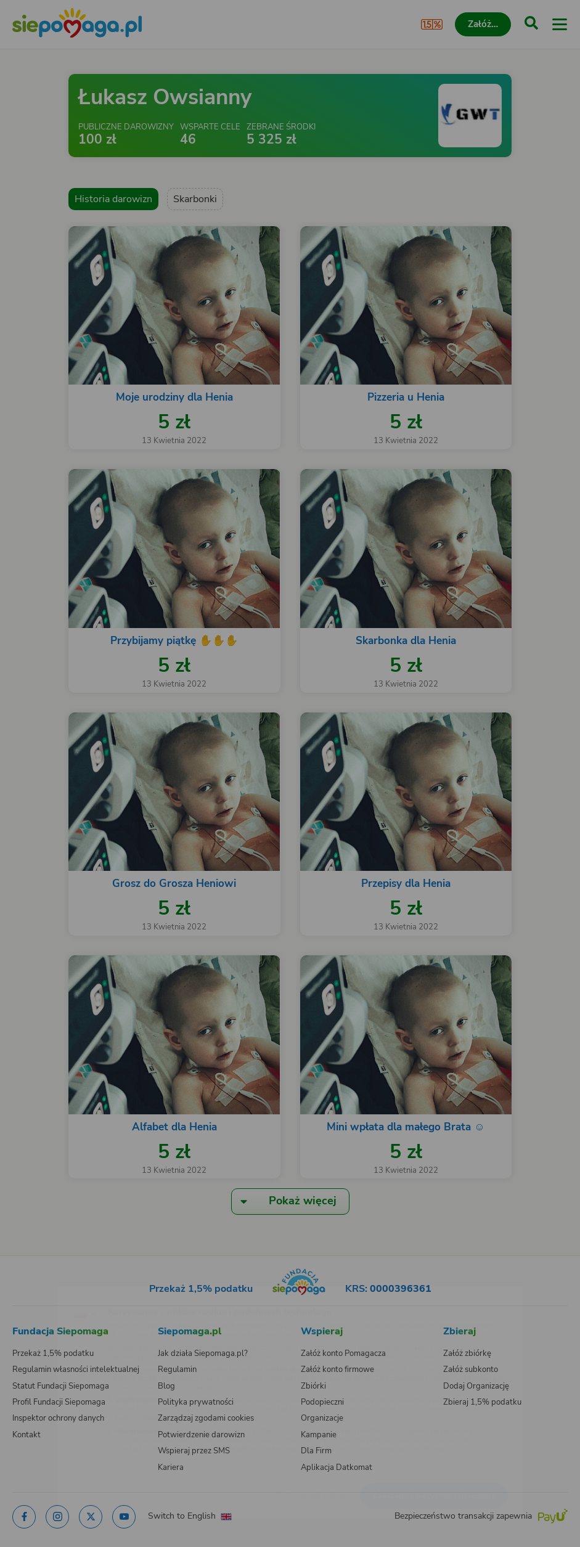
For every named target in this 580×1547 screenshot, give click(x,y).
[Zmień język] (34, 1292)
